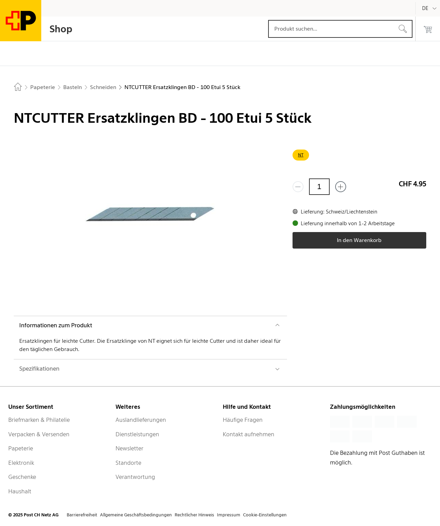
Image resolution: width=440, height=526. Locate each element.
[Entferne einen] (298, 186)
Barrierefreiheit (82, 514)
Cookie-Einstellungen (265, 514)
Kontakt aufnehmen (248, 434)
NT (301, 154)
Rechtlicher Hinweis (194, 514)
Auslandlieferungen (141, 419)
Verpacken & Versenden (38, 434)
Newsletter (129, 448)
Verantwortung (135, 476)
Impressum (228, 514)
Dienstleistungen (137, 434)
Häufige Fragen (243, 419)
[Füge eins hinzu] (340, 186)
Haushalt (19, 491)
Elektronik (21, 462)
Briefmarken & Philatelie (39, 419)
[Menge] (319, 186)
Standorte (128, 462)
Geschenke (22, 476)
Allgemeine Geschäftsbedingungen (136, 514)
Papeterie (20, 448)
